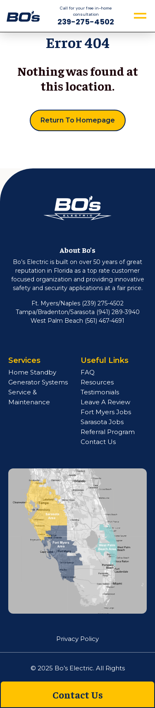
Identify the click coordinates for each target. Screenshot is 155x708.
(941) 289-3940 (118, 312)
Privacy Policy (77, 639)
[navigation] (23, 15)
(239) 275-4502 (103, 303)
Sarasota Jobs (102, 422)
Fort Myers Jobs (106, 412)
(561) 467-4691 (104, 320)
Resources (97, 382)
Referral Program (108, 432)
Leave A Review (105, 402)
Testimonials (100, 392)
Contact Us (98, 442)
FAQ (88, 372)
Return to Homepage (78, 120)
